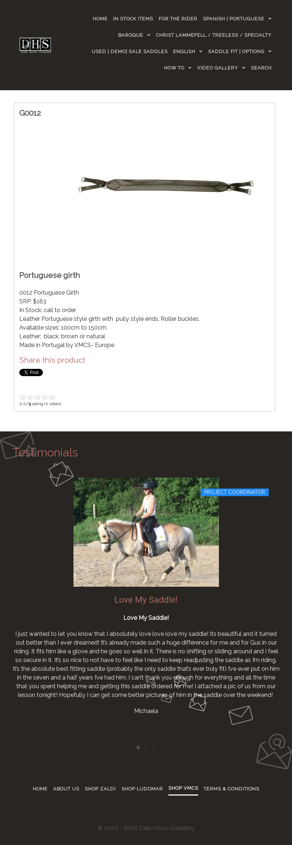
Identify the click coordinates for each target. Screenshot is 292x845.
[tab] (138, 747)
